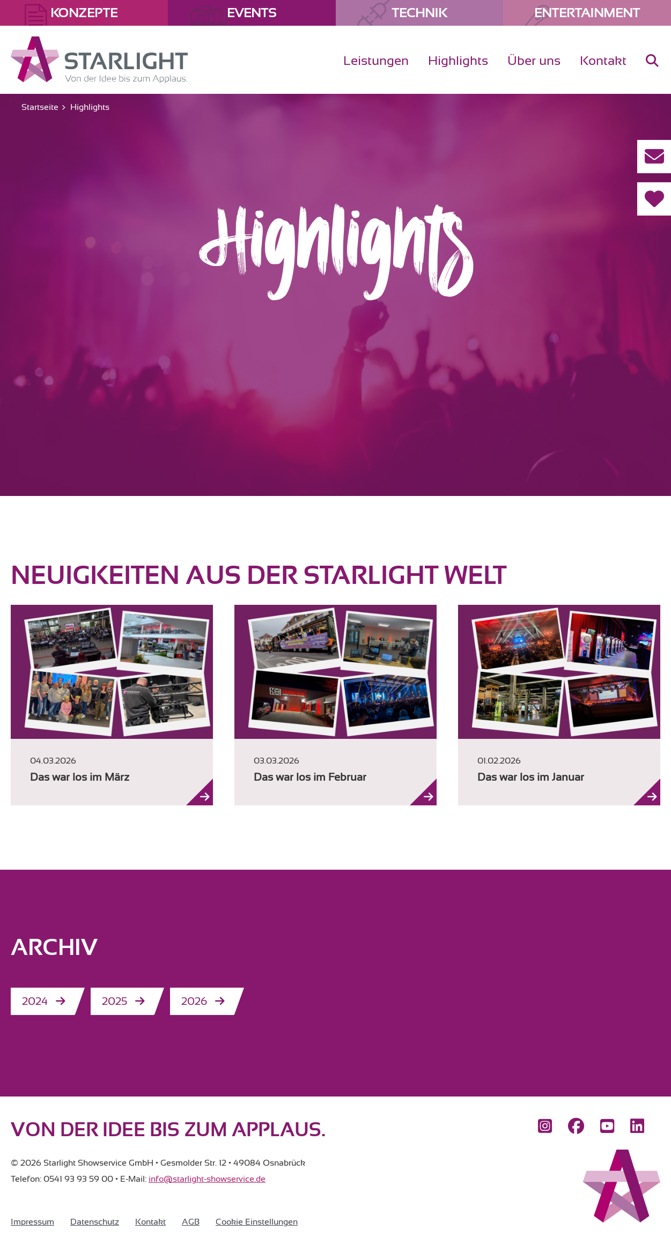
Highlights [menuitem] (458, 60)
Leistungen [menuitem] (376, 60)
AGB (191, 1222)
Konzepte (83, 12)
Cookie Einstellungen (257, 1222)
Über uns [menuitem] (534, 60)
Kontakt (150, 1222)
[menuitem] (652, 69)
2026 (194, 1001)
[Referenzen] (654, 199)
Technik (419, 12)
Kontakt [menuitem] (603, 60)
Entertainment (587, 12)
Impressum (32, 1222)
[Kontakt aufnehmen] (654, 156)
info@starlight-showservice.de (207, 1179)
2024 (35, 1001)
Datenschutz (94, 1222)
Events (251, 12)
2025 (114, 1001)
